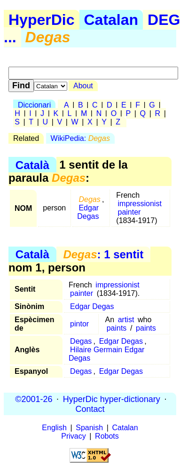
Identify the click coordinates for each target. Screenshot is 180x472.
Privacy (73, 436)
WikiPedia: (80, 138)
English (54, 428)
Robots (107, 436)
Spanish (89, 428)
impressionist (140, 204)
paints (117, 328)
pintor (79, 324)
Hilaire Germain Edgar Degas (106, 354)
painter (129, 212)
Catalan (111, 19)
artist (126, 320)
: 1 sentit (103, 254)
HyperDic (41, 19)
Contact (89, 408)
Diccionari (34, 105)
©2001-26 (33, 398)
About (83, 86)
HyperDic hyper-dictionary (111, 398)
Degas (81, 341)
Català (32, 164)
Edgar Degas (88, 212)
